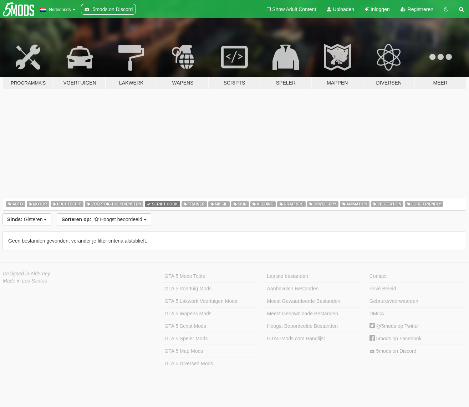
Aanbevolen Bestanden (293, 288)
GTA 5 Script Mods (185, 326)
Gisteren (27, 219)
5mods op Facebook (395, 338)
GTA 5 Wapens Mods (187, 313)
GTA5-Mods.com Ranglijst (296, 338)
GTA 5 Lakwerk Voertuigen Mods (200, 301)
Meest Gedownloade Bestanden (302, 313)
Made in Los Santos (25, 281)
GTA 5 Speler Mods (186, 338)
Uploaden (340, 9)
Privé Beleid (382, 288)
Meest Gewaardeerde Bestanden (303, 301)
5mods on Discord (393, 351)
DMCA (376, 313)
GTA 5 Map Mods (183, 351)
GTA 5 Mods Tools (184, 276)
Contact (378, 276)
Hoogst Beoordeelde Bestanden (302, 326)
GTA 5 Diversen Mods (188, 363)
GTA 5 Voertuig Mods (187, 288)
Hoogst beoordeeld (103, 219)
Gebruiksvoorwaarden (393, 301)
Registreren (417, 9)
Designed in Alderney (26, 273)
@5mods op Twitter (394, 326)
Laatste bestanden (287, 276)
